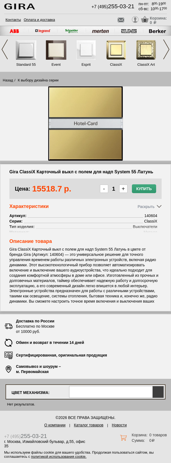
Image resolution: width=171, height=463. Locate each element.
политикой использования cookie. (58, 456)
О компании (55, 425)
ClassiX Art (146, 64)
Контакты (13, 20)
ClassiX (116, 64)
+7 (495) (112, 6)
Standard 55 (26, 64)
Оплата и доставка (39, 20)
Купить (144, 189)
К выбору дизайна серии (38, 80)
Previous (4, 49)
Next (166, 49)
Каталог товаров (89, 425)
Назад (8, 80)
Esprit (86, 64)
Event (56, 64)
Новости (119, 425)
